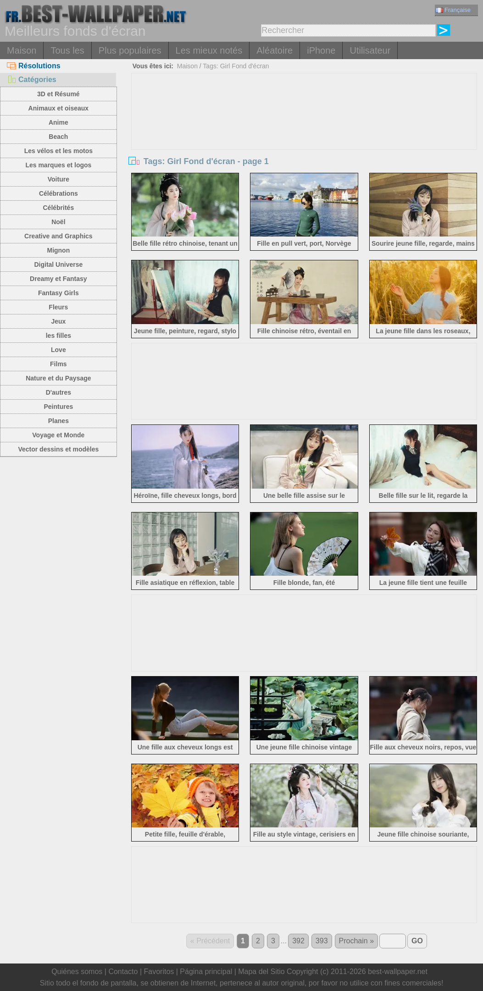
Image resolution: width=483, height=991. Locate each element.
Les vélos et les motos (58, 150)
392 (298, 941)
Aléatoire (274, 50)
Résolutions (34, 66)
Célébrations (58, 193)
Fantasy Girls (58, 293)
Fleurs (58, 307)
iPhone (321, 50)
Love (58, 349)
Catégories (31, 79)
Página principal (206, 971)
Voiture (58, 179)
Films (58, 364)
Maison (21, 50)
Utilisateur (370, 50)
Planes (58, 420)
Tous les (67, 50)
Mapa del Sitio (261, 971)
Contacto (123, 971)
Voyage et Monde (58, 435)
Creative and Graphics (58, 236)
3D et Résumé (58, 94)
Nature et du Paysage (58, 378)
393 (322, 941)
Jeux (58, 321)
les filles (58, 335)
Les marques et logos (58, 165)
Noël (58, 222)
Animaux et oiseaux (58, 108)
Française (453, 9)
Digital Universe (58, 264)
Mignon (58, 250)
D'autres (58, 392)
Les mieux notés (209, 50)
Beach (58, 136)
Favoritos (159, 971)
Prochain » (356, 941)
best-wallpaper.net (397, 971)
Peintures (58, 406)
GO (417, 941)
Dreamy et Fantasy (58, 278)
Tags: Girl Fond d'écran (236, 66)
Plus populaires (130, 50)
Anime (58, 122)
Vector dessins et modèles (58, 449)
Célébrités (58, 207)
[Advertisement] (304, 142)
